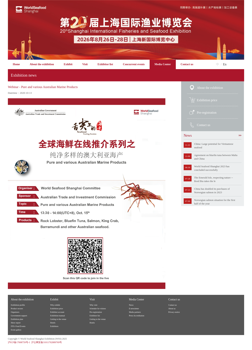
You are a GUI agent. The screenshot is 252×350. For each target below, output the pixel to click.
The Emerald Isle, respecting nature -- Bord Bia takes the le (213, 179)
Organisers (15, 312)
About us (171, 308)
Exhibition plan (17, 319)
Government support (19, 316)
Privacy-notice (174, 312)
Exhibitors (54, 326)
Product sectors (17, 308)
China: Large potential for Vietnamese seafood (213, 145)
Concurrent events (134, 64)
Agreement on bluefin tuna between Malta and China (215, 157)
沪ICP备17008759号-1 (19, 342)
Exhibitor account (57, 312)
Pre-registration (207, 112)
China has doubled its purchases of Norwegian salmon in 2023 (212, 190)
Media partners (135, 312)
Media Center (163, 64)
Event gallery (16, 330)
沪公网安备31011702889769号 (46, 342)
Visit (85, 64)
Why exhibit (55, 305)
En (225, 64)
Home (16, 64)
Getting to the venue (58, 319)
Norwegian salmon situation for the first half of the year (214, 202)
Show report (15, 323)
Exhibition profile (18, 305)
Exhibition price (207, 100)
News (212, 135)
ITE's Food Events (18, 326)
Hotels (52, 323)
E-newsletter (134, 308)
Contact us (187, 64)
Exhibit (68, 64)
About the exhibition (42, 64)
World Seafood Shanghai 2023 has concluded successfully (211, 168)
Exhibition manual (57, 316)
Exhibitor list (105, 64)
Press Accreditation (136, 316)
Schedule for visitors (98, 308)
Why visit (93, 305)
